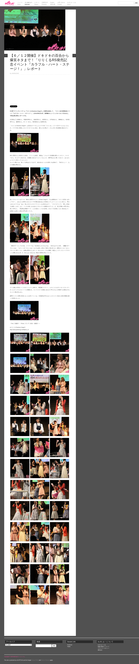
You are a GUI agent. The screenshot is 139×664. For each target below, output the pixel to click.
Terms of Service (45, 660)
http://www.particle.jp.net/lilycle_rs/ (19, 329)
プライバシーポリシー (103, 648)
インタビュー (10, 49)
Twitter (69, 646)
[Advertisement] (40, 89)
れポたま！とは (102, 645)
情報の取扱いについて (103, 646)
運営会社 (100, 650)
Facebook (69, 645)
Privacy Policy (35, 660)
